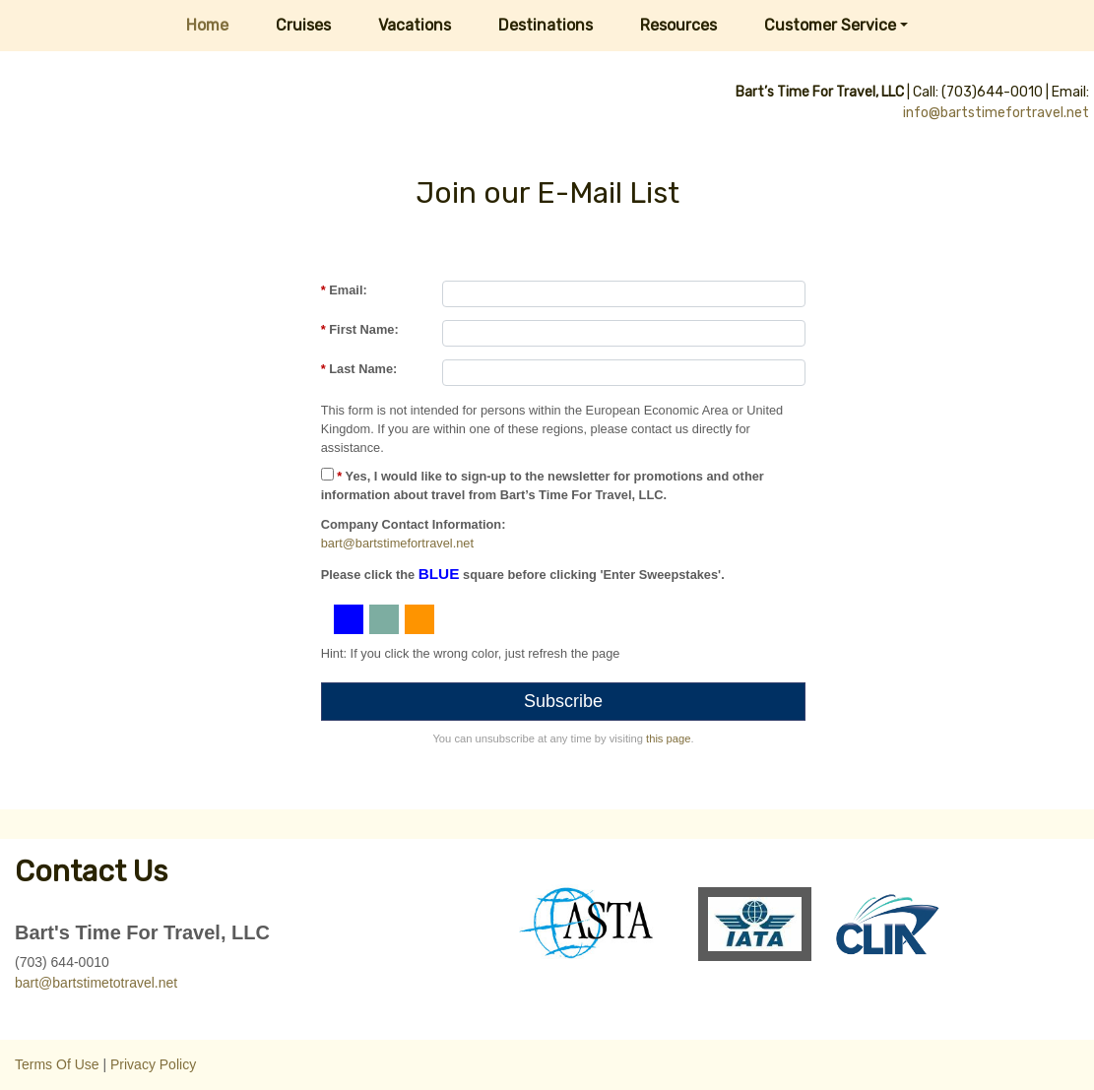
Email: (344, 290)
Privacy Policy (153, 1064)
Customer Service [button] (830, 25)
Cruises (303, 25)
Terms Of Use (57, 1064)
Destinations (545, 25)
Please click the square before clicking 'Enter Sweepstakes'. (523, 573)
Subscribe (563, 701)
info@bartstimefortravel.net (996, 112)
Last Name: (359, 368)
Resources (678, 25)
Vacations (414, 25)
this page (668, 738)
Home (207, 25)
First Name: (360, 329)
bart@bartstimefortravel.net (397, 543)
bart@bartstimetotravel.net (96, 983)
